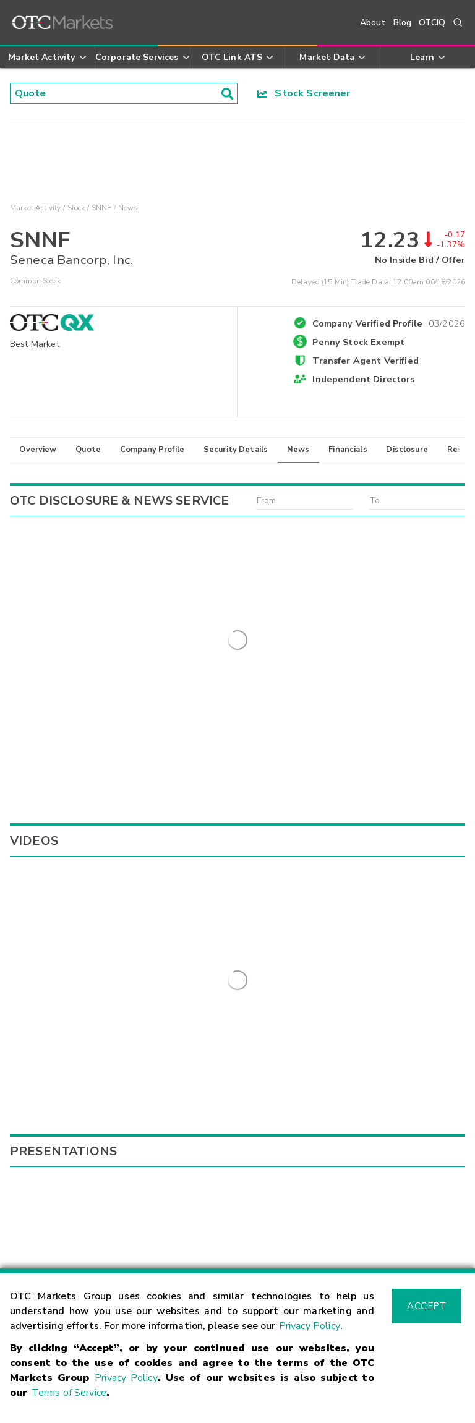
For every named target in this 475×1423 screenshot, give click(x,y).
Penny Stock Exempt (358, 342)
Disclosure (407, 449)
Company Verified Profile (388, 321)
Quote (88, 449)
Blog (402, 22)
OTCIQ (432, 22)
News (298, 449)
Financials (347, 449)
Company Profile (152, 449)
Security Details (235, 449)
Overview (37, 449)
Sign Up (173, 1070)
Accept (427, 1306)
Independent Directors (363, 379)
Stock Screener (304, 93)
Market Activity (35, 208)
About (373, 22)
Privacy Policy (309, 1326)
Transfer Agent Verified (365, 360)
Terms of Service (69, 1392)
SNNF (102, 208)
